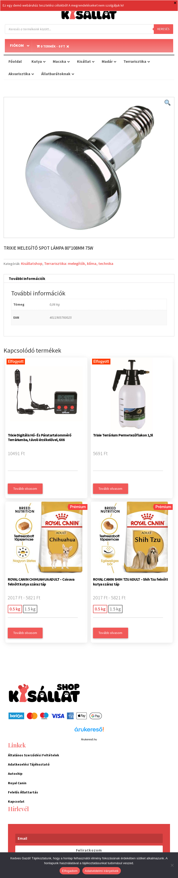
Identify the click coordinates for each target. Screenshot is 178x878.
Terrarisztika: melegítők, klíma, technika (78, 263)
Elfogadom (69, 871)
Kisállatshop (31, 263)
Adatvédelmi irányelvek (101, 871)
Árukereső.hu (89, 739)
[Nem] (172, 865)
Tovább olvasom (25, 488)
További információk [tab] (27, 278)
